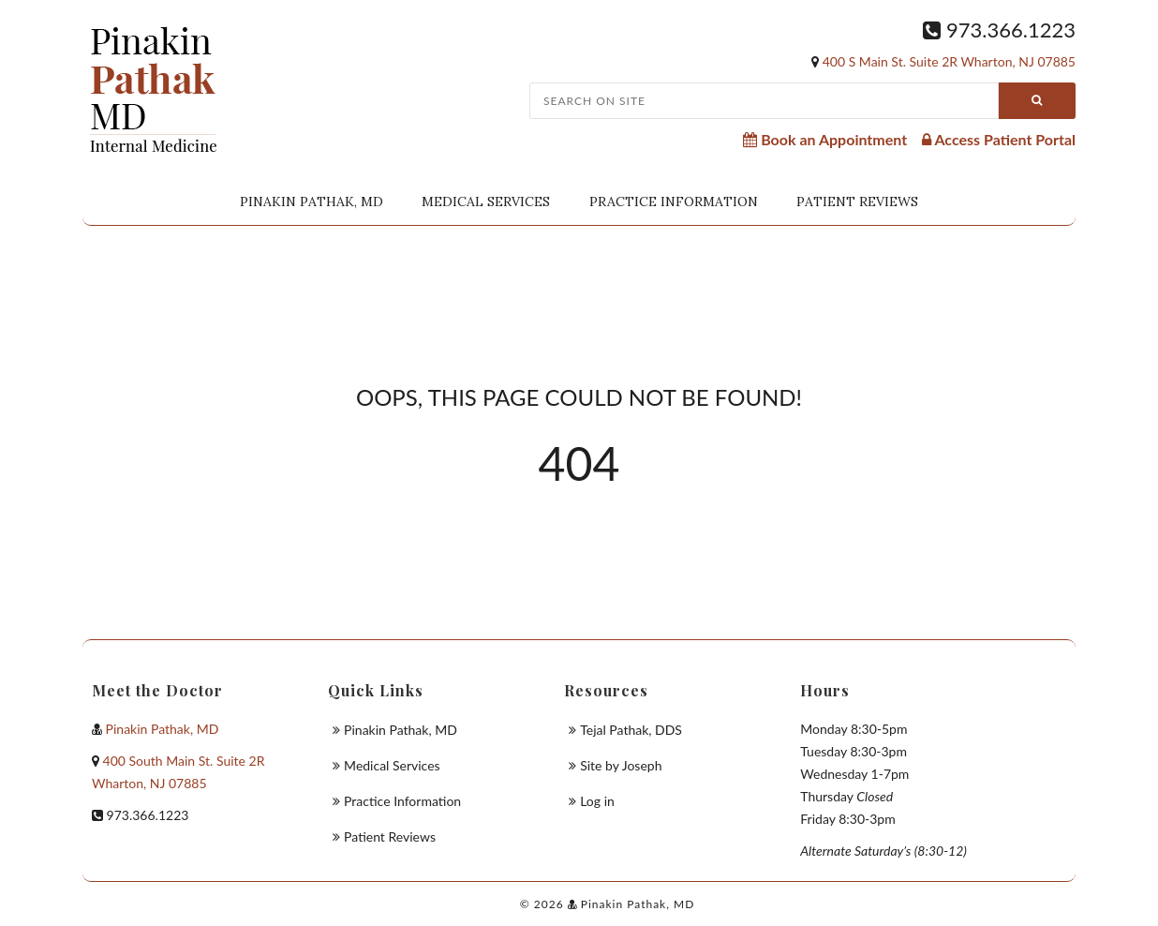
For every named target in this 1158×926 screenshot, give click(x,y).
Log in (597, 801)
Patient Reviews (857, 201)
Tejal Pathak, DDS (631, 730)
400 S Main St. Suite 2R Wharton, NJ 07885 (949, 61)
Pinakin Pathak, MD (311, 201)
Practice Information (673, 201)
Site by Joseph (620, 765)
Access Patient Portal (999, 139)
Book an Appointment (825, 139)
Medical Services (486, 201)
